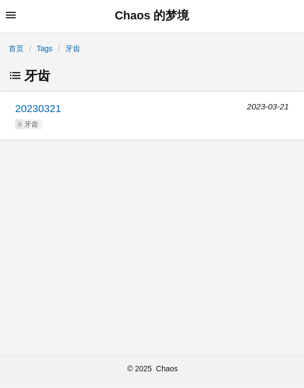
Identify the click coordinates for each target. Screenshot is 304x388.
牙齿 (72, 48)
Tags (45, 48)
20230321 (38, 108)
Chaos (167, 368)
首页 (16, 48)
